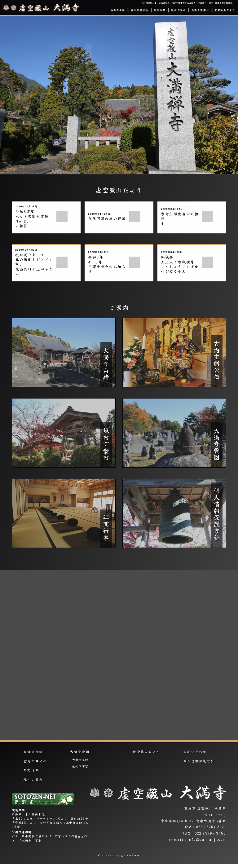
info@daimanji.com (206, 839)
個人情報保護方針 (198, 761)
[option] (119, 95)
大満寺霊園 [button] (199, 9)
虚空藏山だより (224, 9)
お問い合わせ (195, 752)
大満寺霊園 (80, 752)
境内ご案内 (178, 9)
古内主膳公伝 (140, 9)
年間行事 (160, 9)
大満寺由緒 (118, 9)
